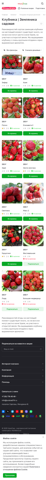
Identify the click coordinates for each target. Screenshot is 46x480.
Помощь (6, 382)
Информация (8, 376)
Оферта (26, 434)
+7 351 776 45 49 (8, 396)
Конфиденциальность (10, 434)
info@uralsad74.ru (9, 400)
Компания (6, 370)
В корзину (12, 91)
